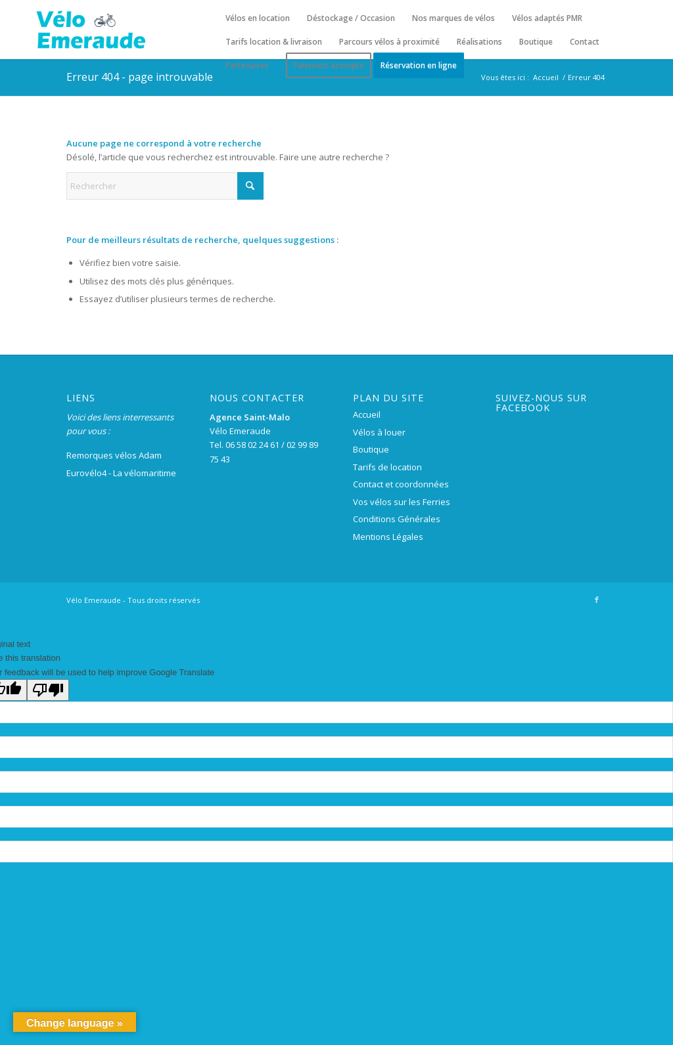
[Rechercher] (165, 186)
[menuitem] (257, 18)
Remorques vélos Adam (114, 455)
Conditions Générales (396, 519)
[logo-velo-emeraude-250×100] (90, 29)
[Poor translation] (48, 690)
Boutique (371, 449)
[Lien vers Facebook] (597, 600)
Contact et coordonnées (401, 484)
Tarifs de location (387, 467)
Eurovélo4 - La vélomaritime (121, 473)
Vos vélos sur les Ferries (401, 502)
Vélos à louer (379, 432)
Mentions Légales (388, 537)
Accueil (367, 414)
